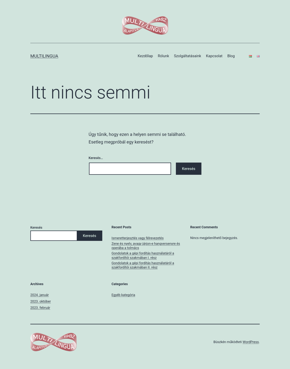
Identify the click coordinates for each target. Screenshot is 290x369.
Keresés (36, 227)
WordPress (251, 342)
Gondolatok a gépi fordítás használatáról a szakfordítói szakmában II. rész (143, 265)
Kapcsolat (214, 56)
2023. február (40, 308)
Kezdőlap (145, 56)
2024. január (39, 295)
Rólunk (163, 56)
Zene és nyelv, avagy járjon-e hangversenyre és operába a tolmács (146, 246)
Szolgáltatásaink (187, 56)
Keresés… (96, 158)
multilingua (44, 56)
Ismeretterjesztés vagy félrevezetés (138, 238)
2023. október (40, 301)
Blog (231, 56)
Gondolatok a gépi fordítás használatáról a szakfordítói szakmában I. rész (143, 255)
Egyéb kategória (123, 295)
